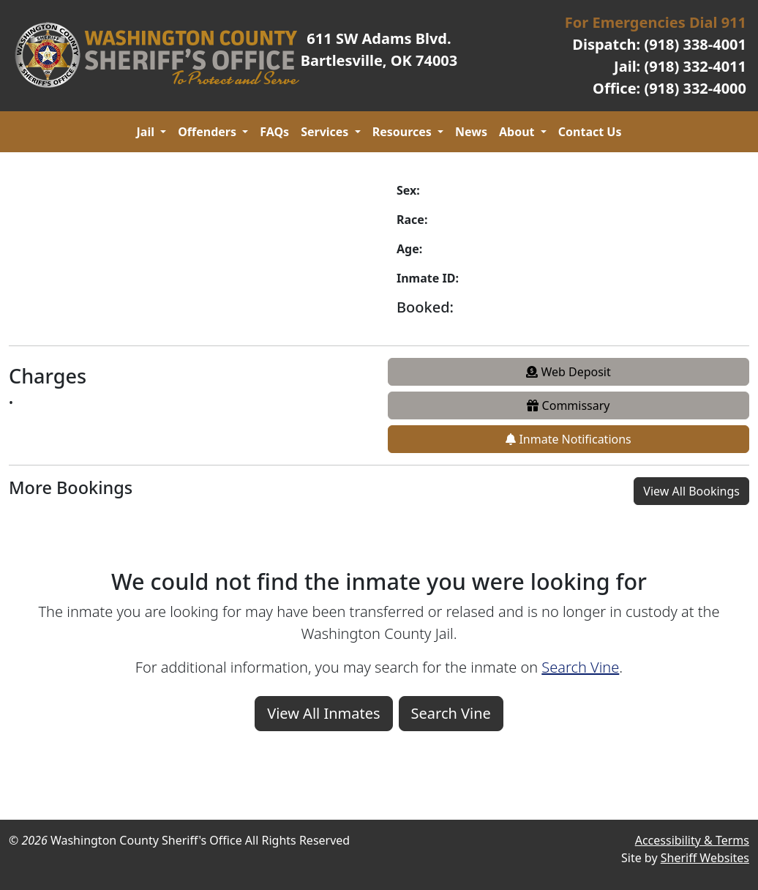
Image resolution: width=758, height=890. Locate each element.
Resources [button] (403, 132)
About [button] (518, 132)
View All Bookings (691, 491)
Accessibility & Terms (692, 840)
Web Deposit (568, 372)
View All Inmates (323, 713)
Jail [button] (147, 132)
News (471, 132)
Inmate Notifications (568, 439)
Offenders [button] (208, 132)
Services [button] (326, 132)
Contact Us (590, 132)
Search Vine (580, 667)
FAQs (274, 132)
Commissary (568, 405)
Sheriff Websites (705, 858)
